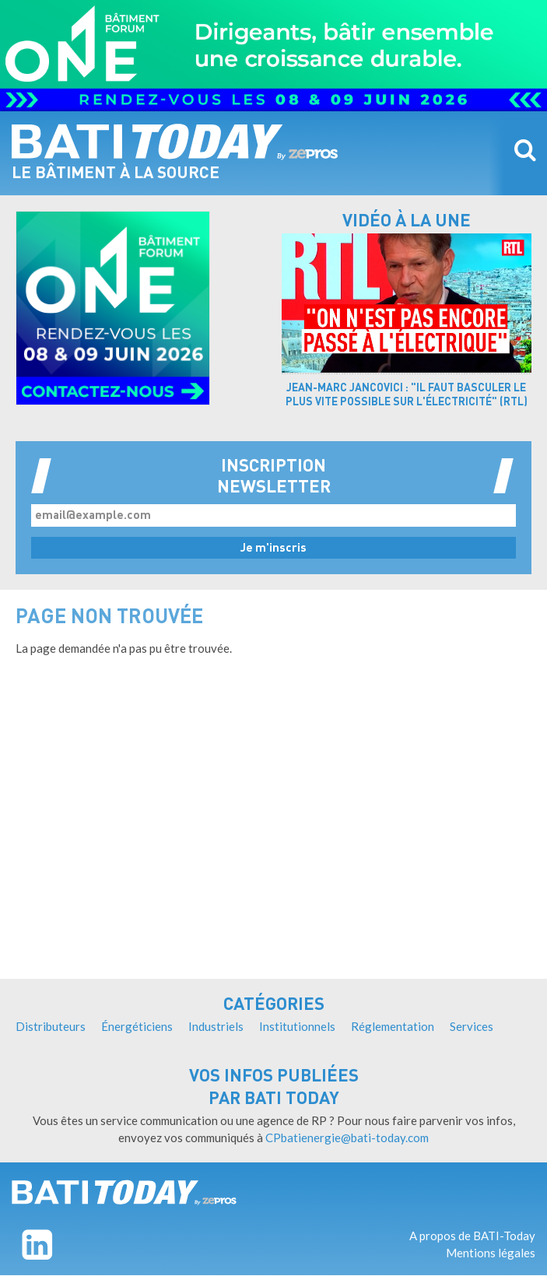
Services (471, 1026)
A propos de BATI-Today (472, 1236)
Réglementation (392, 1026)
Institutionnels (297, 1026)
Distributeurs (51, 1026)
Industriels (216, 1026)
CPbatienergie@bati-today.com (347, 1138)
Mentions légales (490, 1253)
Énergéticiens (137, 1026)
